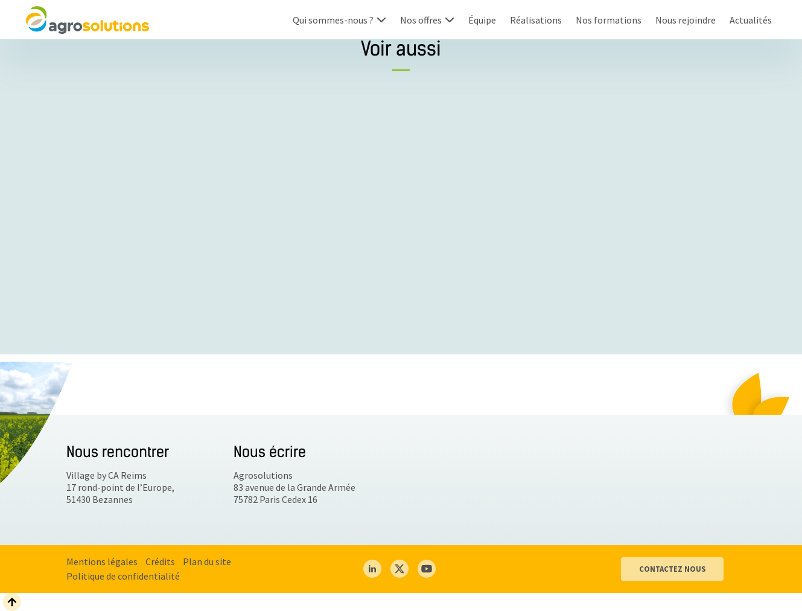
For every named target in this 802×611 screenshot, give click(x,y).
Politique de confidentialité (123, 576)
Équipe (482, 20)
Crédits (160, 561)
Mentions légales (102, 561)
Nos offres (421, 20)
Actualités (751, 20)
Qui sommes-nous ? (333, 20)
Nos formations (608, 20)
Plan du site (207, 561)
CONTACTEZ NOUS (672, 569)
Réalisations (536, 20)
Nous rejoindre (685, 20)
